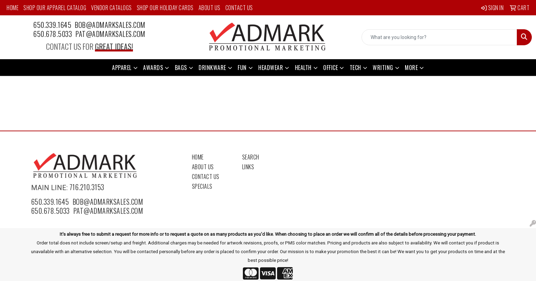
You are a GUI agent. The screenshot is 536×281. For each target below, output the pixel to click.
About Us (210, 7)
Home (12, 7)
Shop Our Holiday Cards (165, 7)
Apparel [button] (122, 67)
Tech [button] (355, 67)
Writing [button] (383, 67)
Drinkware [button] (212, 67)
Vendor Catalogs (111, 7)
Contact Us (239, 7)
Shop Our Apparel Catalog (54, 7)
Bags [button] (181, 67)
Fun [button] (242, 67)
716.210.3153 (86, 187)
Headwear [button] (270, 67)
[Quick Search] (439, 37)
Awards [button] (153, 67)
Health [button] (303, 67)
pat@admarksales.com (110, 34)
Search (250, 157)
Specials (202, 186)
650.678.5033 (52, 34)
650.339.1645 (52, 24)
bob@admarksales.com (110, 24)
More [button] (411, 67)
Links (248, 167)
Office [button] (330, 67)
